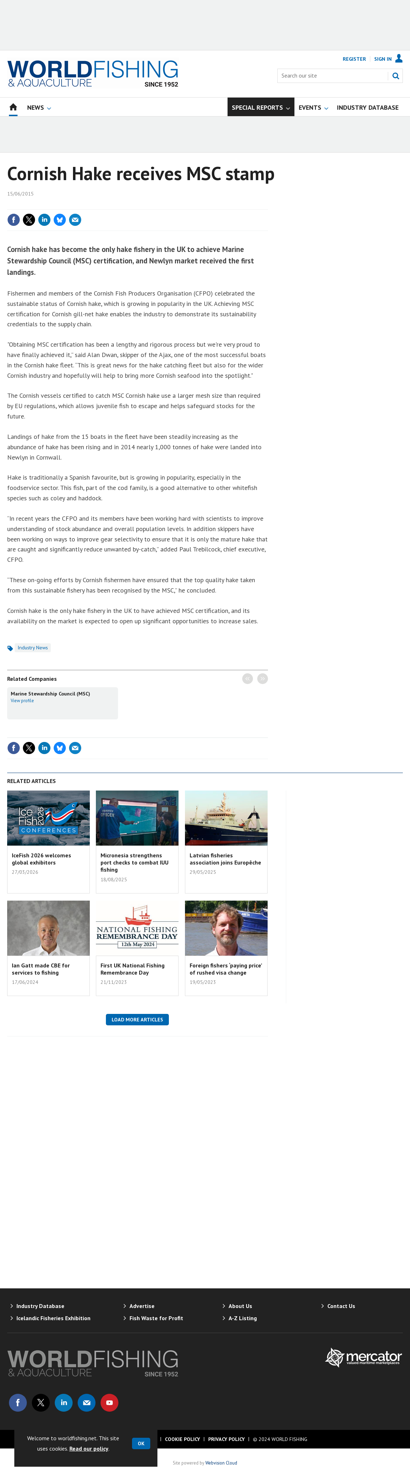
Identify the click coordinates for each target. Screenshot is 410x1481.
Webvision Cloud (221, 1463)
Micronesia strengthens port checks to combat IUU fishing (135, 862)
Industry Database (40, 1305)
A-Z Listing (243, 1318)
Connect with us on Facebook (18, 1402)
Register (354, 59)
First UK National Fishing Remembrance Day (133, 969)
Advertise (142, 1305)
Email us (86, 1402)
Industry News (33, 647)
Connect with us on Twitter (40, 1402)
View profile (22, 700)
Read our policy (88, 1448)
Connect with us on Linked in (63, 1402)
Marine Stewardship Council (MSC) (50, 693)
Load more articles (137, 1019)
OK (141, 1443)
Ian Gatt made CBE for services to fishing (41, 969)
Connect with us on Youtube (109, 1402)
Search (395, 75)
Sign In (383, 59)
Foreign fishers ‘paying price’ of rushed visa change (226, 969)
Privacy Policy (226, 1439)
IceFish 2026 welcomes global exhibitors (41, 859)
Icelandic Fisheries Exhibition (53, 1318)
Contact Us (341, 1305)
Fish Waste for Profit (156, 1318)
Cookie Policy (182, 1439)
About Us (240, 1305)
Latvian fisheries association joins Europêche (225, 859)
